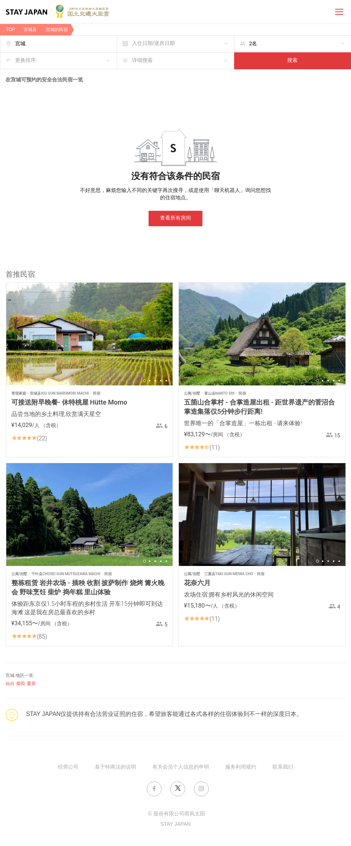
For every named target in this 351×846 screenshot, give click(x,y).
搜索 (292, 60)
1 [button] (144, 380)
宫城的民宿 (57, 29)
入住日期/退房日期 (153, 43)
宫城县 (30, 29)
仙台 (10, 683)
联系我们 (282, 767)
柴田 (20, 683)
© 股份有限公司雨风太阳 (176, 814)
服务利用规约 (240, 767)
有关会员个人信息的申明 (180, 767)
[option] (89, 334)
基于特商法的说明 (115, 767)
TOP (10, 29)
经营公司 (68, 767)
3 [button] (155, 380)
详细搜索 (142, 60)
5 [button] (166, 380)
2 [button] (149, 380)
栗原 (31, 683)
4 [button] (160, 380)
